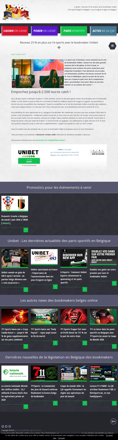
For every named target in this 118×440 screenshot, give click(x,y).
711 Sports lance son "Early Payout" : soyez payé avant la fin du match (43, 333)
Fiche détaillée (29, 165)
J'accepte (61, 438)
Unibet (29, 161)
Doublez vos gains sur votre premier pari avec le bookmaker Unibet (103, 273)
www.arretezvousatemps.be (69, 433)
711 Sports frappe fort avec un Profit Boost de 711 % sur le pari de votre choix (73, 333)
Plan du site (36, 430)
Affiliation (27, 430)
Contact (19, 430)
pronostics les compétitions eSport (50, 140)
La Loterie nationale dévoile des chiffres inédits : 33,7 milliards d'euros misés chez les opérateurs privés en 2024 (14, 392)
